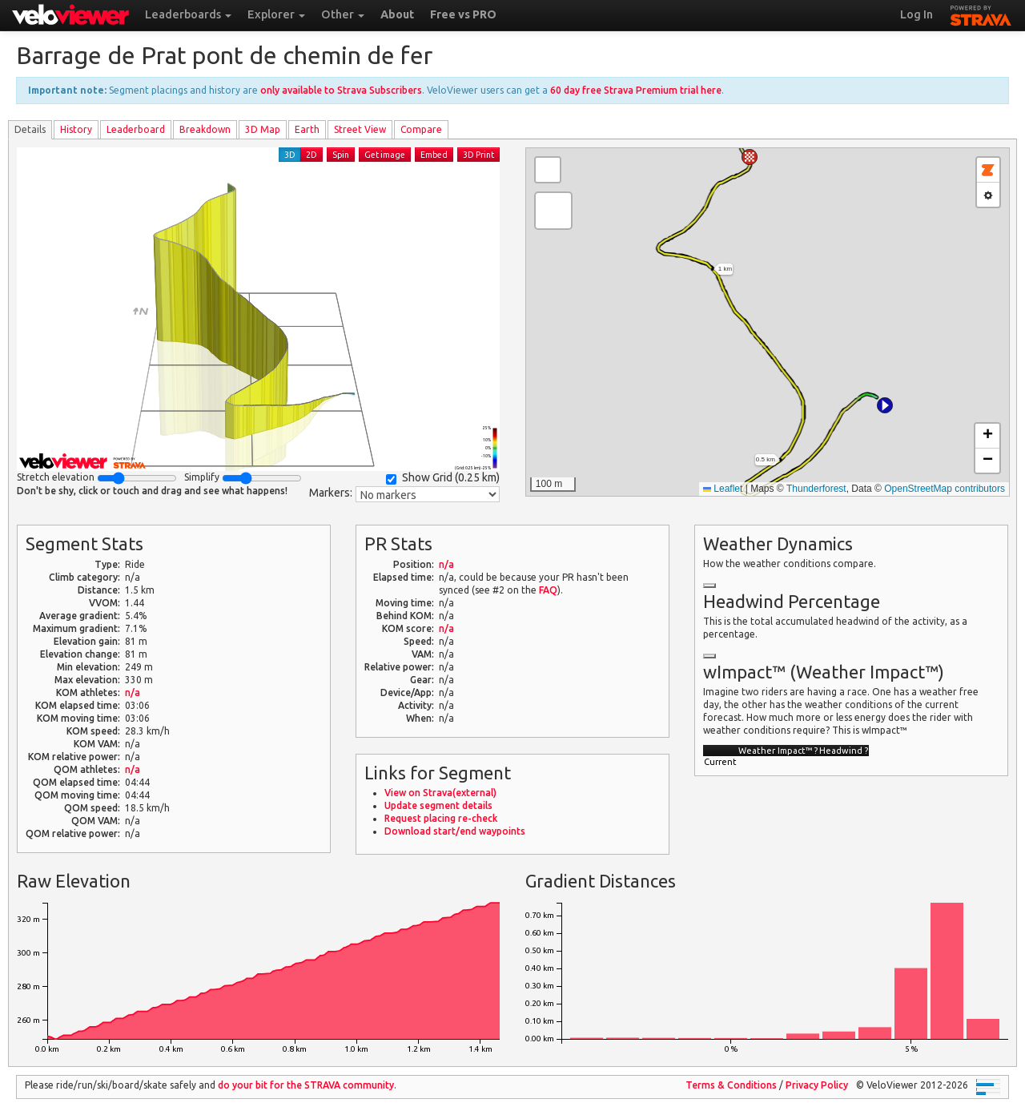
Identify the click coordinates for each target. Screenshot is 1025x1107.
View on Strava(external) (440, 792)
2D (311, 154)
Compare (421, 129)
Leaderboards (188, 14)
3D (289, 154)
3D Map (262, 129)
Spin (340, 154)
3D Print (478, 154)
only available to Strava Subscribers (341, 90)
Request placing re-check (440, 818)
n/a (132, 692)
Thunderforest (816, 488)
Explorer (276, 14)
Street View (360, 129)
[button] (885, 405)
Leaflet (722, 488)
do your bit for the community (306, 1085)
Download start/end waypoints (454, 831)
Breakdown (205, 129)
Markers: (330, 492)
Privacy (817, 1085)
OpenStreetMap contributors (944, 488)
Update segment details (438, 805)
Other (342, 14)
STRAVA (981, 13)
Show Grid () (443, 478)
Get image (384, 154)
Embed (434, 154)
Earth (307, 129)
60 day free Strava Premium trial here (636, 90)
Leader (136, 129)
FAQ (548, 590)
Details (30, 129)
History (76, 129)
